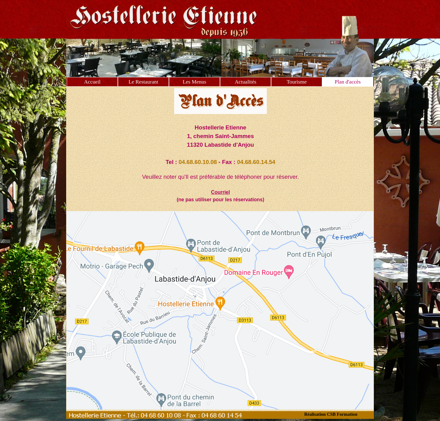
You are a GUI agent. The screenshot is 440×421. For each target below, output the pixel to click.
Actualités (245, 82)
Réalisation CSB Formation (331, 414)
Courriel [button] (220, 192)
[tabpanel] (220, 163)
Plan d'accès (348, 82)
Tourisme (296, 82)
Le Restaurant (143, 82)
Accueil (92, 82)
